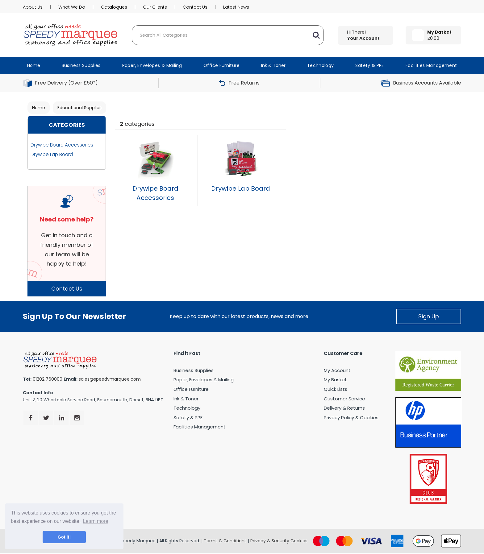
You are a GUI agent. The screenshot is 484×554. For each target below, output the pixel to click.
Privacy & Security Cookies (278, 541)
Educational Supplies (79, 108)
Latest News (236, 7)
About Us (33, 7)
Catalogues (114, 7)
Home (33, 65)
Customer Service (344, 398)
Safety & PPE (369, 65)
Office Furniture (221, 65)
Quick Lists (335, 389)
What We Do (71, 7)
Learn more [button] (95, 521)
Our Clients (155, 7)
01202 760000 (47, 379)
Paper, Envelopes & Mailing (152, 65)
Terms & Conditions (225, 541)
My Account (337, 370)
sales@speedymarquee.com (110, 379)
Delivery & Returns (344, 408)
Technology (320, 65)
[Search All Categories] (228, 35)
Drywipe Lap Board (52, 154)
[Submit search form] (316, 35)
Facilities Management (431, 65)
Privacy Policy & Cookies (351, 417)
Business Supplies (81, 65)
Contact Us (195, 7)
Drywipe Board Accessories (62, 145)
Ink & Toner (273, 65)
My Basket (335, 379)
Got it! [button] (64, 537)
